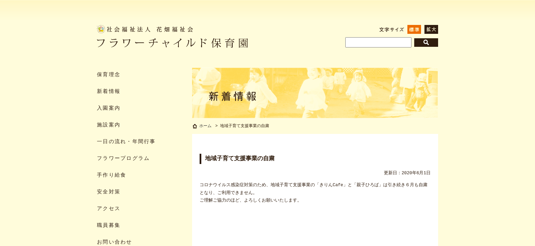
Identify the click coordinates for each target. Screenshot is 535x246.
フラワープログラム (123, 159)
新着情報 (108, 92)
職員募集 (108, 226)
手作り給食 (111, 175)
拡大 (431, 29)
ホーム (205, 126)
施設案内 (108, 125)
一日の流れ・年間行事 (126, 142)
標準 (414, 29)
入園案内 (108, 108)
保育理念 (108, 75)
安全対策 (108, 192)
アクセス (108, 209)
